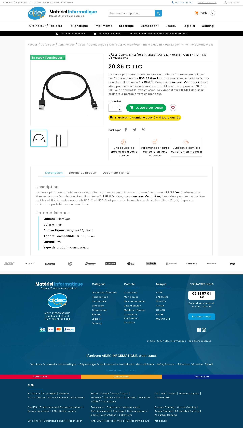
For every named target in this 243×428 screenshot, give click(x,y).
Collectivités (121, 376)
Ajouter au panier (146, 108)
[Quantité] (113, 108)
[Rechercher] (131, 13)
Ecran (94, 393)
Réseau (96, 314)
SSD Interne (125, 415)
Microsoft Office (114, 420)
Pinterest (143, 129)
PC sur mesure (36, 397)
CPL (157, 393)
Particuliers (202, 376)
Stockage (98, 305)
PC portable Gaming (187, 411)
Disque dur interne (38, 411)
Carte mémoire (48, 407)
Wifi (163, 393)
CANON (160, 310)
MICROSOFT (163, 318)
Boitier (95, 415)
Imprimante (99, 301)
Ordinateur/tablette (104, 292)
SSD (54, 411)
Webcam (144, 397)
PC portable (49, 393)
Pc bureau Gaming (166, 415)
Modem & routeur (189, 393)
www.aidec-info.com (121, 370)
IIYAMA (160, 305)
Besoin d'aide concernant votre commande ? (160, 33)
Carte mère (113, 407)
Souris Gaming (163, 411)
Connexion (130, 292)
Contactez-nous (207, 2)
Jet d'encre (34, 420)
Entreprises (40, 376)
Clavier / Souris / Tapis (114, 393)
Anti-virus (97, 420)
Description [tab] (54, 173)
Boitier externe (67, 411)
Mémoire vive (130, 407)
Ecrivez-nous (201, 316)
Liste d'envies (132, 305)
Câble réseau (162, 397)
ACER (159, 292)
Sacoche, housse (57, 397)
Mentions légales (134, 310)
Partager (125, 129)
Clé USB (32, 407)
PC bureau (34, 393)
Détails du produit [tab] (83, 173)
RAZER (160, 314)
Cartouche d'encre (55, 420)
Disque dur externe (71, 407)
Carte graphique (137, 411)
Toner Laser (75, 420)
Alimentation (108, 415)
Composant (99, 310)
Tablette (64, 393)
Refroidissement (100, 411)
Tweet (134, 129)
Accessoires (78, 397)
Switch (172, 393)
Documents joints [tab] (116, 173)
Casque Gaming (164, 407)
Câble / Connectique (103, 401)
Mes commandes (135, 301)
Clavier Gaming (186, 407)
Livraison (129, 322)
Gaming (97, 323)
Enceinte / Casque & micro (107, 397)
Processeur (97, 407)
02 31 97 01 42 (182, 2)
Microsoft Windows (138, 420)
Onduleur (131, 397)
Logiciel (97, 318)
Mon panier (131, 297)
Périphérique (100, 297)
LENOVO (161, 301)
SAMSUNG (162, 297)
